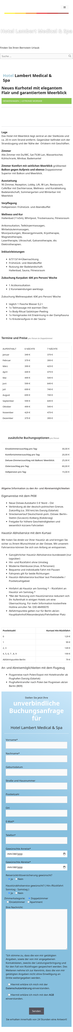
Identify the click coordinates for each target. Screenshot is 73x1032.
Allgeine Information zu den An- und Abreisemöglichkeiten (35, 488)
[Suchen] (70, 56)
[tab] (36, 488)
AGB (51, 994)
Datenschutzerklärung (19, 988)
